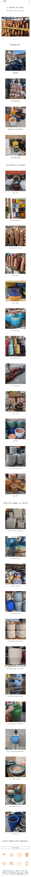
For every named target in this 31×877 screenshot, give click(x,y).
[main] (16, 10)
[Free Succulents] (15, 847)
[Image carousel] (16, 28)
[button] (1, 2)
